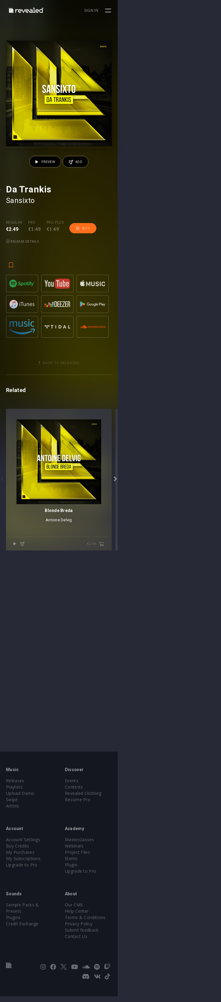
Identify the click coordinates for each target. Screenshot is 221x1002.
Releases (15, 796)
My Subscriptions (23, 874)
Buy (83, 331)
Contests (126, 802)
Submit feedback (133, 945)
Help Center (129, 926)
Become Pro (129, 815)
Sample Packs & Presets (31, 920)
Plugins (13, 926)
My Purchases (20, 867)
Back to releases (113, 465)
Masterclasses (131, 855)
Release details (114, 331)
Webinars (126, 861)
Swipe (12, 815)
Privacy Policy (130, 939)
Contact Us (128, 952)
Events (123, 796)
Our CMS (126, 920)
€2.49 (198, 750)
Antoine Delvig (110, 725)
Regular (14, 325)
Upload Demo (20, 808)
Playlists (14, 802)
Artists (12, 821)
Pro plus (55, 325)
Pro (32, 325)
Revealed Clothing (135, 808)
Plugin (123, 880)
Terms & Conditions (137, 933)
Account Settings (23, 855)
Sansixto (20, 304)
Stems (123, 874)
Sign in (194, 10)
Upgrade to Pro (21, 880)
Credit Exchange (22, 933)
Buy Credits (17, 861)
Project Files (129, 867)
